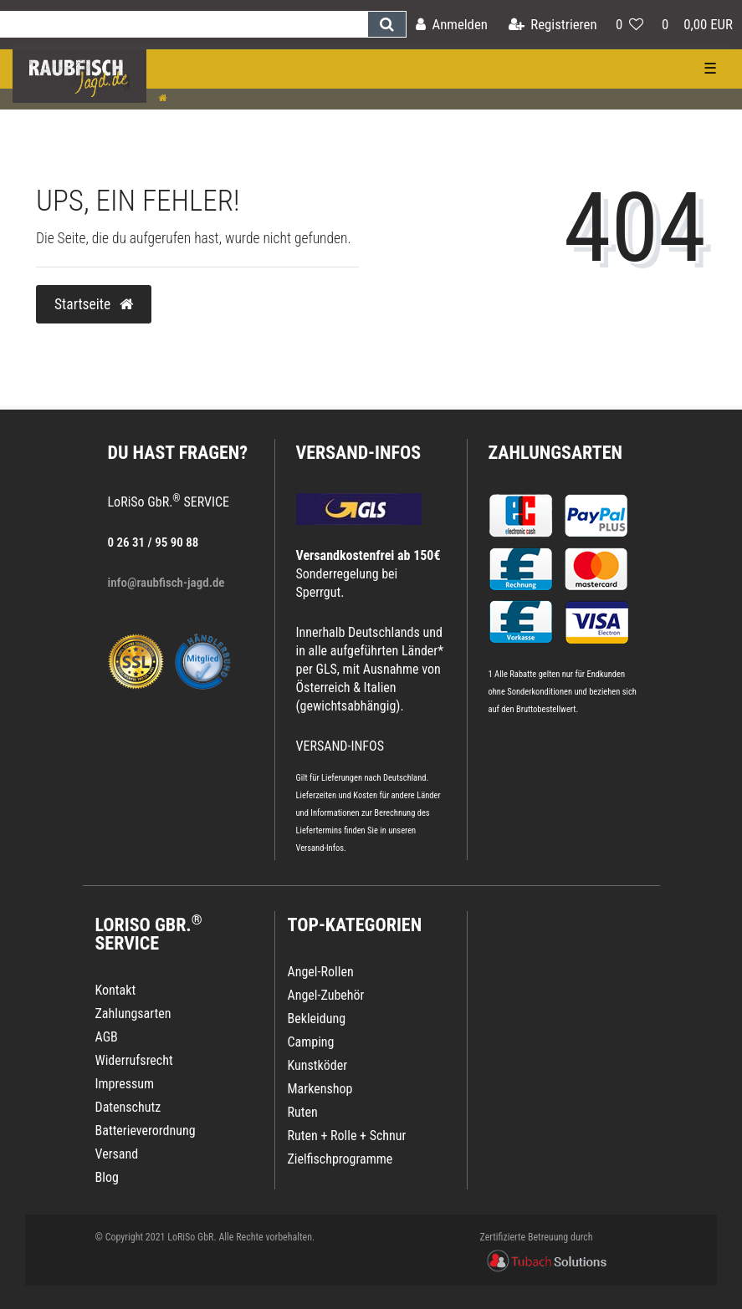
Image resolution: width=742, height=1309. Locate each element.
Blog (107, 1177)
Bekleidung (317, 1018)
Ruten (303, 1112)
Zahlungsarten (555, 452)
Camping (311, 1042)
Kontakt (115, 990)
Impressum (125, 1084)
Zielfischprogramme (340, 1159)
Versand (117, 1154)
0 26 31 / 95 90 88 (153, 542)
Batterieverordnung (145, 1130)
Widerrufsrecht (134, 1060)
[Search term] (183, 24)
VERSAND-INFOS (359, 452)
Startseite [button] (93, 304)
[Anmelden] (452, 24)
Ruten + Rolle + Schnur (347, 1135)
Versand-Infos (320, 848)
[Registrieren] (552, 24)
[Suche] (387, 24)
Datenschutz (128, 1107)
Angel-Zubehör (326, 995)
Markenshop (320, 1089)
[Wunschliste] (629, 24)
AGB (106, 1037)
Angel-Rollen (321, 972)
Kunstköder (318, 1065)
